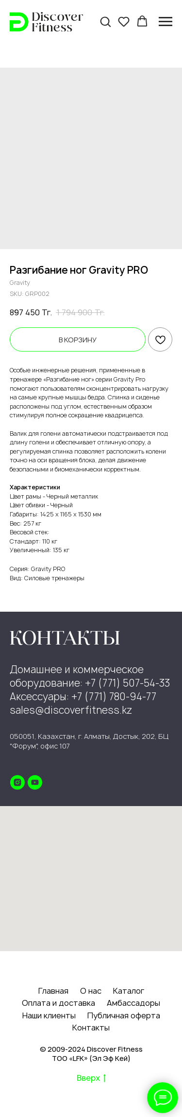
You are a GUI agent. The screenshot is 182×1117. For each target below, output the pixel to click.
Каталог (128, 990)
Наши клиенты (49, 1015)
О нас (90, 990)
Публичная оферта (123, 1015)
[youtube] (35, 782)
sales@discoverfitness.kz (71, 710)
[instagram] (17, 782)
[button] (105, 21)
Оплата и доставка (58, 1003)
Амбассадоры (133, 1003)
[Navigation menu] (165, 22)
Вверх (91, 1078)
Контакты (91, 1027)
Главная (53, 990)
